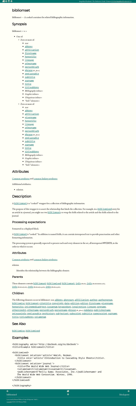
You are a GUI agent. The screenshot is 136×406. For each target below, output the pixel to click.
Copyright (9, 402)
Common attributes (21, 178)
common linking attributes (45, 178)
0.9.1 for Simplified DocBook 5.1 (121, 1)
